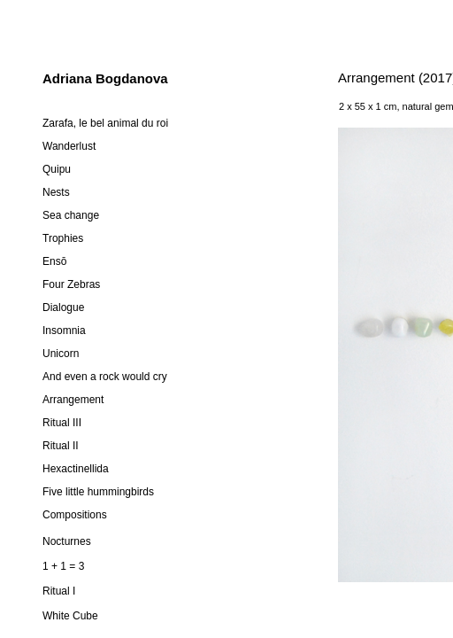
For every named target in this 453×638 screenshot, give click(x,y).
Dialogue (63, 307)
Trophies (62, 238)
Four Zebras (71, 284)
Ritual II (60, 446)
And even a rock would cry (104, 376)
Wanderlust (69, 146)
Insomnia (64, 330)
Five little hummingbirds (98, 492)
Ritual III (61, 422)
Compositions (74, 515)
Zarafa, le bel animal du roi (105, 123)
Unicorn (60, 353)
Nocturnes (66, 541)
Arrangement (73, 399)
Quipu (56, 169)
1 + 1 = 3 (63, 566)
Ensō (54, 261)
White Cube (70, 616)
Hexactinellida (75, 469)
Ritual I (58, 591)
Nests (56, 192)
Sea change (70, 215)
